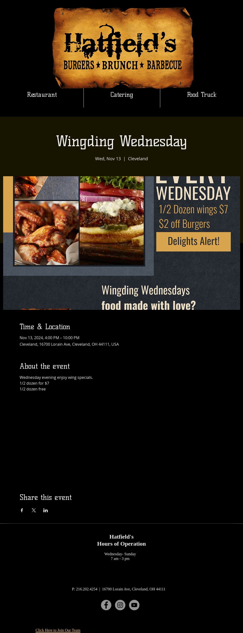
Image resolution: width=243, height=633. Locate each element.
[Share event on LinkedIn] (45, 510)
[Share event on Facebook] (22, 510)
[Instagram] (120, 605)
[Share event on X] (33, 510)
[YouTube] (134, 605)
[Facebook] (106, 605)
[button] (122, 94)
